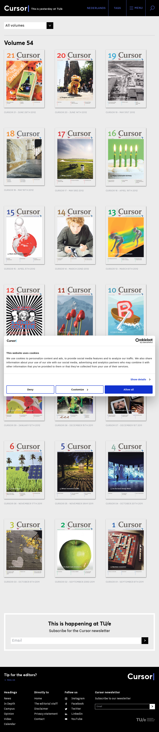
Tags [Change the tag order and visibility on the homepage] (117, 8)
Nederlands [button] (96, 8)
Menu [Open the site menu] (136, 8)
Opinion (9, 713)
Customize (79, 389)
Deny (30, 389)
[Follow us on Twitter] (73, 708)
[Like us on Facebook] (74, 703)
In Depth (9, 703)
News (7, 698)
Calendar (9, 724)
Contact (39, 719)
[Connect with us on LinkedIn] (74, 713)
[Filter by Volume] (28, 25)
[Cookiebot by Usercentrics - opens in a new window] (138, 340)
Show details (138, 379)
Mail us (11, 680)
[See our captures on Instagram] (75, 698)
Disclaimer (41, 708)
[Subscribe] (145, 640)
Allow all (129, 389)
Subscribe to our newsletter (113, 698)
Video (7, 719)
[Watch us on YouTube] (73, 719)
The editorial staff (46, 703)
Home (38, 698)
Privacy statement (46, 713)
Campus (9, 708)
